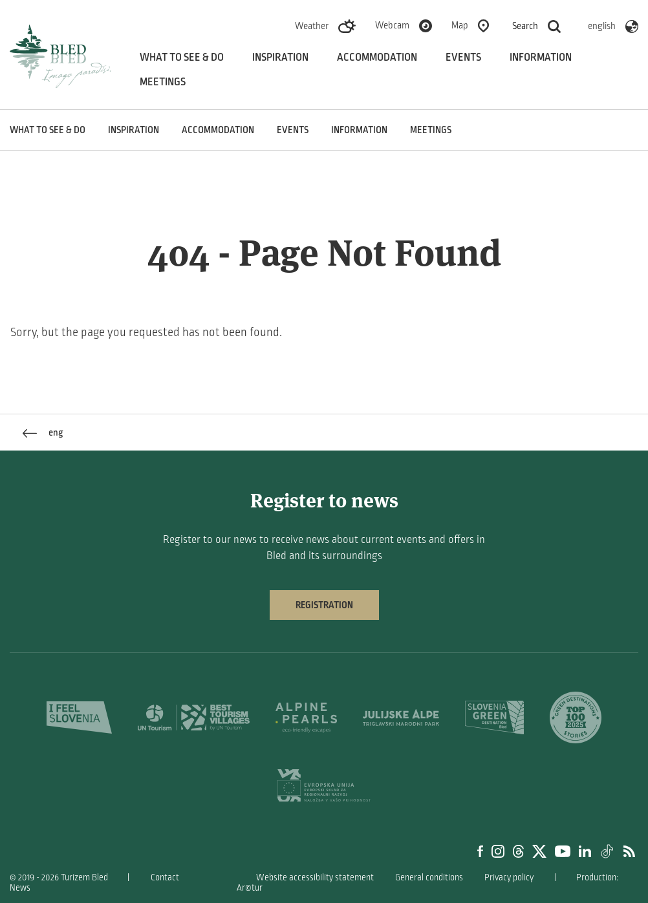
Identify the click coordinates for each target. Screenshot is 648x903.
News (20, 888)
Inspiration (280, 57)
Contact (165, 877)
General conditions (429, 877)
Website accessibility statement (315, 877)
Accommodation (377, 57)
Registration (324, 605)
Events (463, 57)
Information (541, 57)
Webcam (392, 25)
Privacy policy (509, 877)
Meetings (163, 82)
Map (459, 25)
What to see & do (182, 57)
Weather (312, 26)
